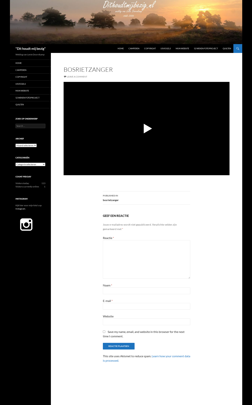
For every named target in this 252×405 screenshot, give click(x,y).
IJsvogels (166, 48)
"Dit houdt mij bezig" (30, 48)
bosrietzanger (146, 197)
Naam (107, 285)
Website (108, 316)
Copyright (150, 48)
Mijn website (182, 48)
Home (121, 48)
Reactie (108, 238)
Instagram (20, 208)
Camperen (133, 48)
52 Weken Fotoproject (206, 48)
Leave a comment (77, 76)
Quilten (227, 48)
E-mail (108, 300)
